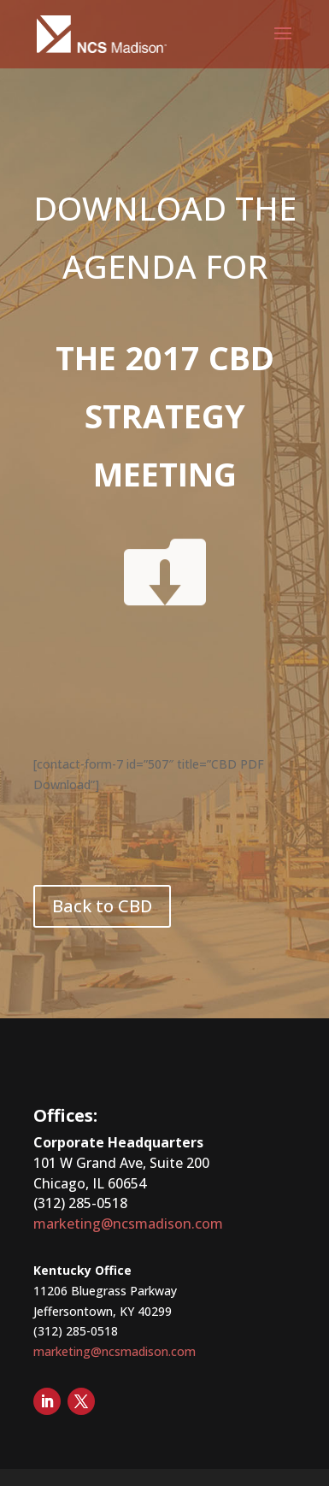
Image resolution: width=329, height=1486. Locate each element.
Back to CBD (102, 905)
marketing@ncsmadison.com (128, 1223)
